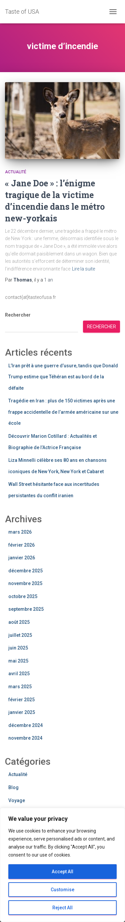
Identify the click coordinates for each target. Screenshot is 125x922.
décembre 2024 (25, 725)
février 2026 (21, 545)
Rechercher (18, 315)
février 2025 (21, 699)
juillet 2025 (20, 635)
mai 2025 (18, 661)
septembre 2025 (26, 609)
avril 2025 (19, 673)
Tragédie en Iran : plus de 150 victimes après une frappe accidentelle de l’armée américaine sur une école (63, 412)
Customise (62, 889)
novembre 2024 (25, 738)
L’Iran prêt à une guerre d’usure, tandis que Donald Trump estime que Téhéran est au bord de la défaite (63, 377)
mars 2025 (20, 686)
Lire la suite (83, 268)
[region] (62, 865)
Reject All (62, 907)
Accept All (62, 871)
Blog (13, 787)
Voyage (16, 800)
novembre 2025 (25, 583)
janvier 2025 (21, 712)
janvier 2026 (21, 557)
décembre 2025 (25, 570)
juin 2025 (18, 648)
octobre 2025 (22, 596)
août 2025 (19, 622)
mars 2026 (20, 532)
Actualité (15, 172)
